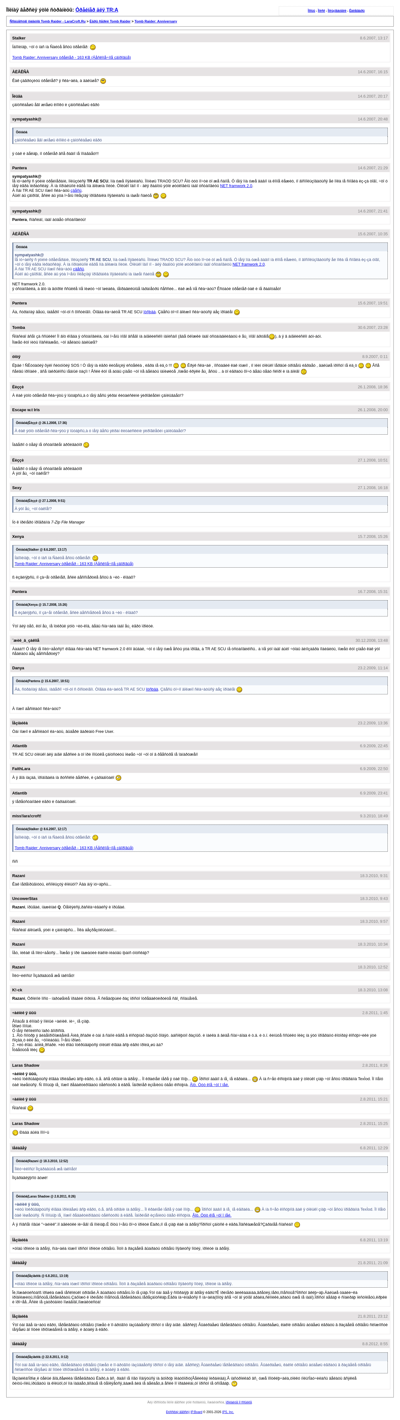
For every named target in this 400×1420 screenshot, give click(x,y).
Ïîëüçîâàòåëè (337, 11)
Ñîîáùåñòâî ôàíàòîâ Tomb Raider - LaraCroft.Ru (48, 21)
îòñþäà (149, 311)
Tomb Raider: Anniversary (155, 21)
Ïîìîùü (311, 11)
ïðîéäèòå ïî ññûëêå (239, 1402)
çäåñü (76, 190)
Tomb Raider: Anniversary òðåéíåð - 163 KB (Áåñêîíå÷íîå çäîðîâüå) (71, 57)
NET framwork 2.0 (236, 185)
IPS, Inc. (228, 1412)
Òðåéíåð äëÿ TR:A (96, 10)
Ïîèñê (321, 11)
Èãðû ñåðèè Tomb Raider (110, 21)
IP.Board (196, 1412)
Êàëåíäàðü (356, 11)
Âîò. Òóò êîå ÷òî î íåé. (209, 1084)
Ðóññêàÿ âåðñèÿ (178, 1412)
